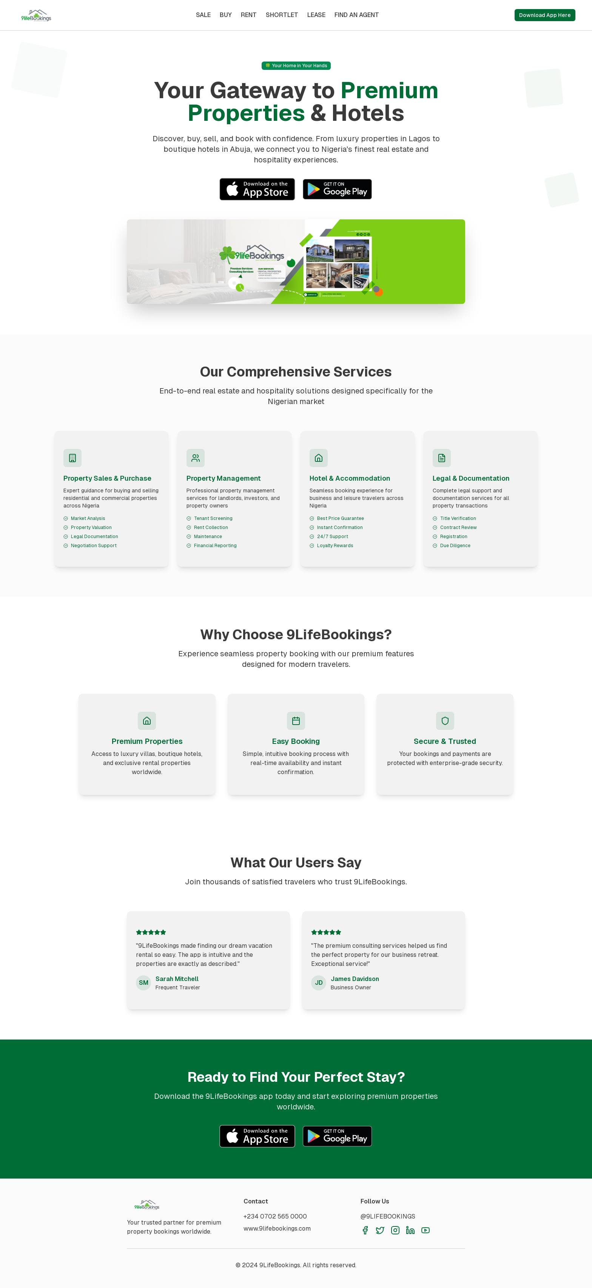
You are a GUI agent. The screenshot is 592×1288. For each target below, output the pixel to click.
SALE (203, 15)
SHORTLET (282, 15)
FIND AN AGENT (357, 15)
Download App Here (545, 15)
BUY (226, 15)
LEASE (316, 15)
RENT (249, 15)
